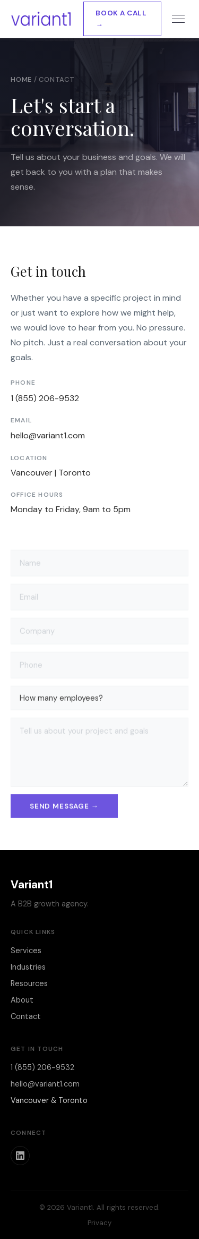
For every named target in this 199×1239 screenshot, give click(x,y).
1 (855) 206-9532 (45, 398)
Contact (26, 1016)
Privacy (99, 1222)
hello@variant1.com (48, 435)
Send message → (64, 807)
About (22, 1000)
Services (26, 950)
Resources (29, 983)
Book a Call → (121, 19)
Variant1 (32, 884)
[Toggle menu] (178, 19)
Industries (28, 967)
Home (21, 79)
